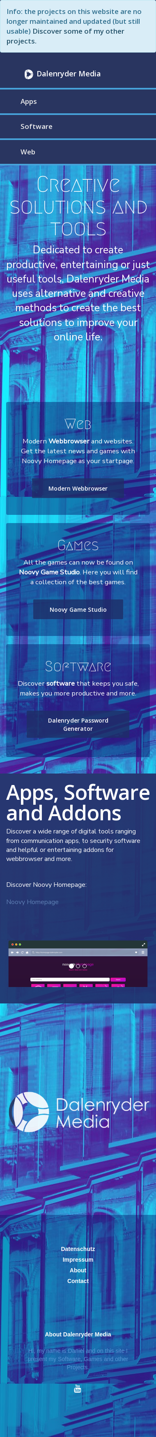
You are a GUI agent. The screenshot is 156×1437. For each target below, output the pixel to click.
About (78, 1270)
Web (28, 151)
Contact (78, 1281)
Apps (29, 101)
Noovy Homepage (32, 902)
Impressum (78, 1259)
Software (37, 126)
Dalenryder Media (61, 74)
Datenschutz (78, 1249)
